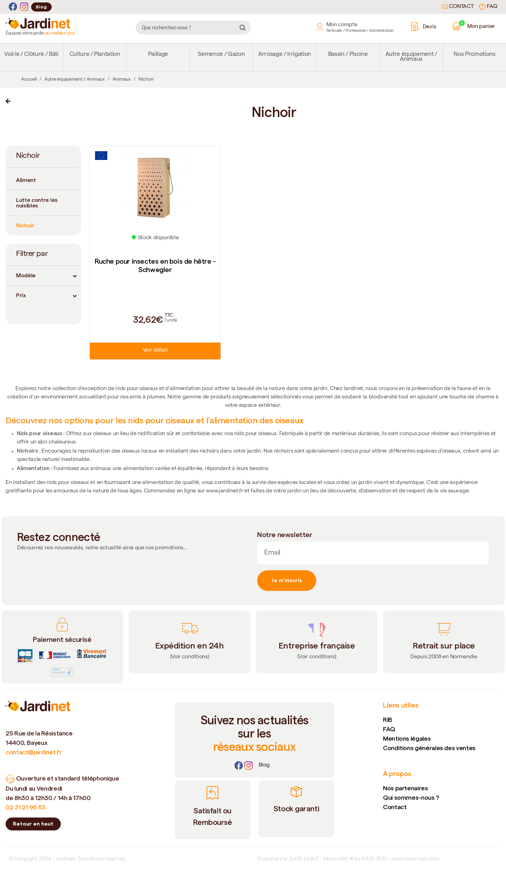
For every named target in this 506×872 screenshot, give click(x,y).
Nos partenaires (405, 788)
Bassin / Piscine (348, 55)
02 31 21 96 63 (25, 807)
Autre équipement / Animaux (411, 57)
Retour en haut (33, 824)
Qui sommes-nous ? (411, 797)
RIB (387, 719)
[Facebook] (13, 6)
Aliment (26, 180)
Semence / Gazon (221, 55)
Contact (458, 7)
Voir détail (155, 350)
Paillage (158, 55)
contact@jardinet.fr (34, 752)
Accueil (29, 79)
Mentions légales (407, 738)
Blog (41, 7)
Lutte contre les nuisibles (37, 202)
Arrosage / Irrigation (284, 55)
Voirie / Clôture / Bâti (31, 55)
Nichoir (25, 225)
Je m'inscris (287, 580)
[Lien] (264, 765)
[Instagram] (24, 6)
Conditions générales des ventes (429, 748)
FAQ (488, 6)
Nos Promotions (474, 55)
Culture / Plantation (95, 55)
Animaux (122, 79)
